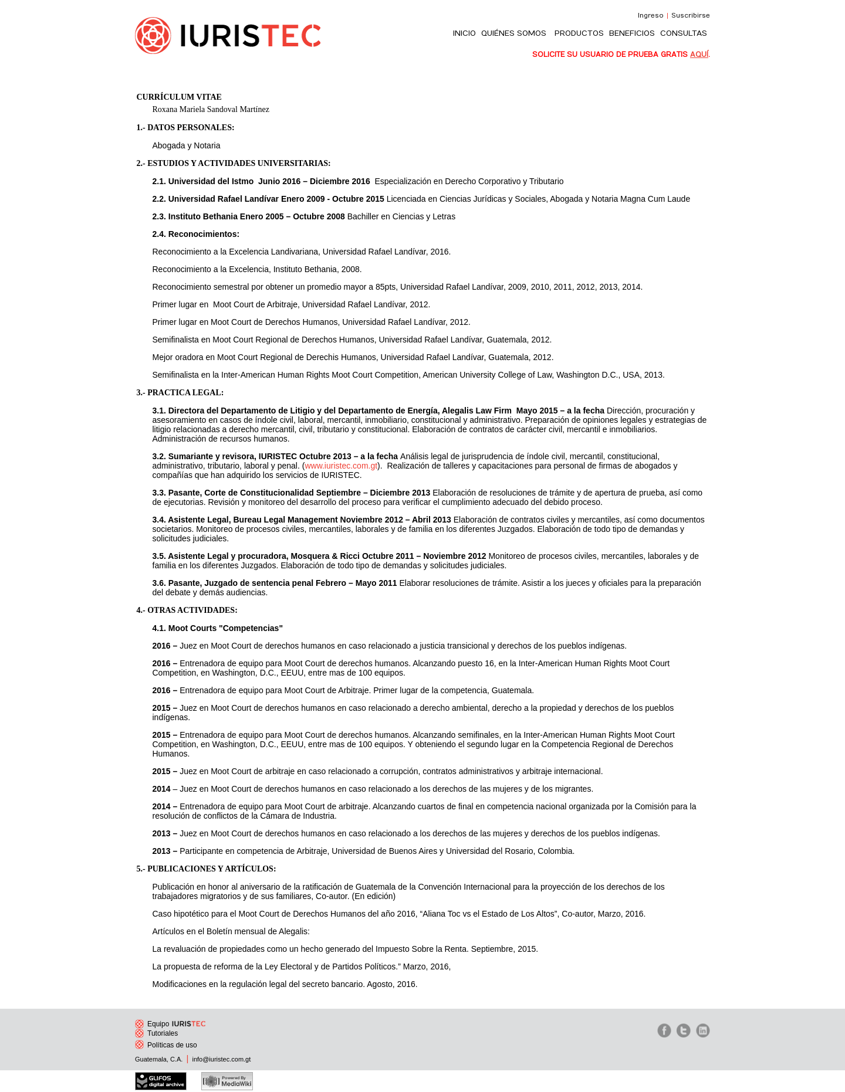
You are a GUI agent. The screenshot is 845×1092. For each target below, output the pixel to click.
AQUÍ (699, 54)
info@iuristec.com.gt (221, 1059)
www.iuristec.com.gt (341, 465)
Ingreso (651, 15)
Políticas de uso (166, 1045)
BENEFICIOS (632, 33)
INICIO (464, 33)
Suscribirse (690, 15)
